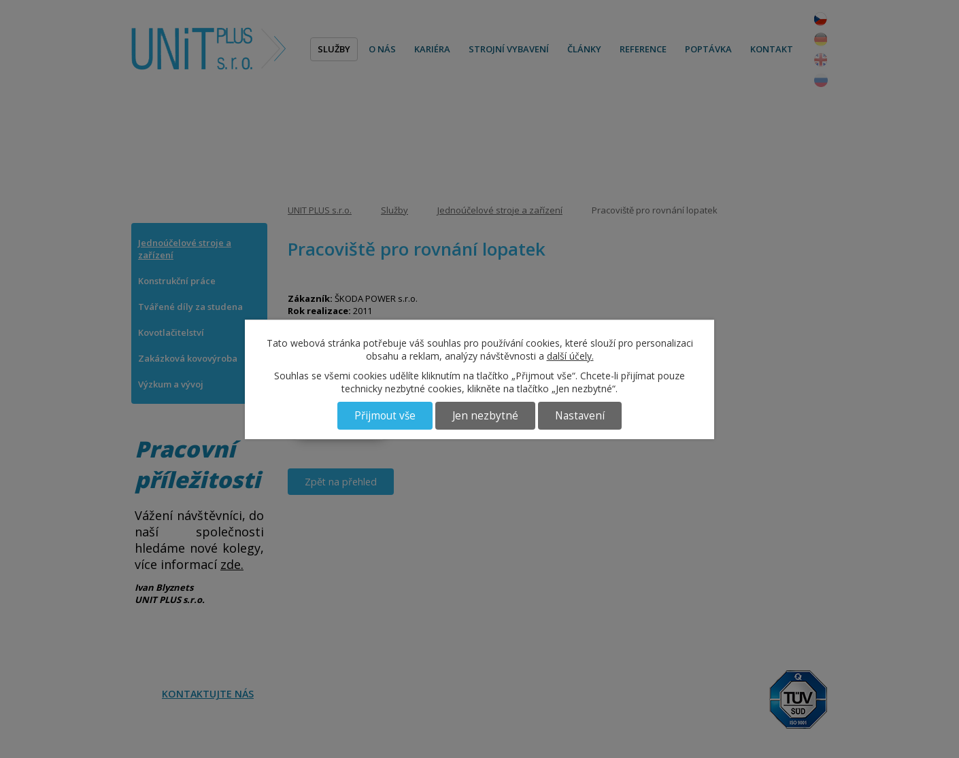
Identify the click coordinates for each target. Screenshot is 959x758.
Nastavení (580, 416)
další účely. (570, 355)
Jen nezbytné (485, 416)
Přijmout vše (385, 416)
